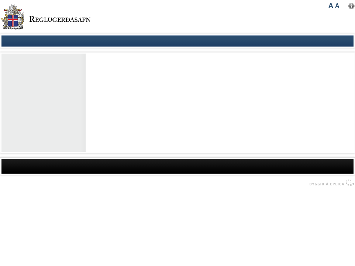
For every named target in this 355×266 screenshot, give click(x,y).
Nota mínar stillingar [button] (351, 6)
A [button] (330, 5)
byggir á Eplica (330, 183)
